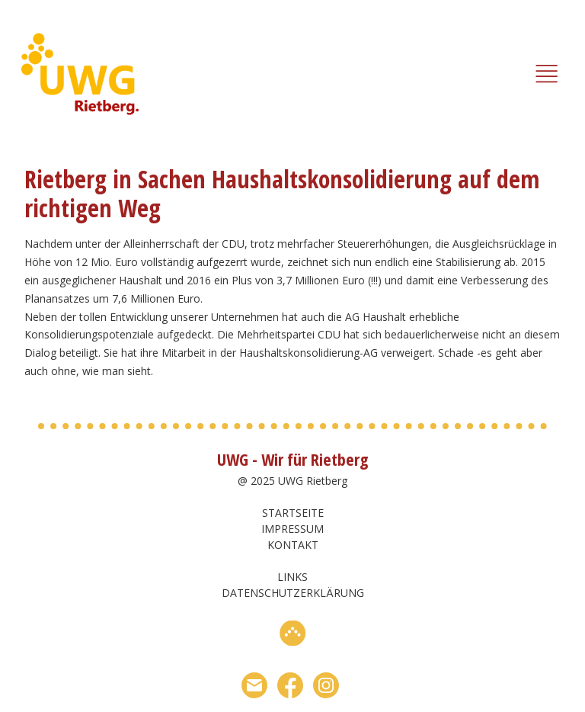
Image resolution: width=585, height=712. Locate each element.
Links (292, 576)
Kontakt (292, 544)
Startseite (293, 512)
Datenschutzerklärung (293, 592)
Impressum (292, 528)
